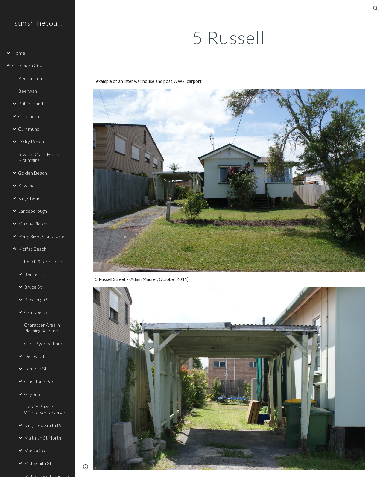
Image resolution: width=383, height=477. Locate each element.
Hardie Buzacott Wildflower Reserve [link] (44, 409)
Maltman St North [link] (42, 437)
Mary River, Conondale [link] (41, 236)
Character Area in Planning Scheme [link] (42, 327)
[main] (229, 37)
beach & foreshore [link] (43, 261)
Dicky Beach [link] (31, 141)
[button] (376, 8)
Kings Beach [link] (30, 198)
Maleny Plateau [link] (34, 223)
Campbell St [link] (36, 312)
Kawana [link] (26, 185)
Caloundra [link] (28, 116)
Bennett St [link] (35, 274)
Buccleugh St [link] (37, 299)
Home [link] (18, 53)
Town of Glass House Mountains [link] (39, 157)
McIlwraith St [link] (37, 463)
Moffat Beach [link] (32, 249)
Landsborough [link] (32, 211)
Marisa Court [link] (37, 450)
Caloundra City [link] (27, 65)
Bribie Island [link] (30, 103)
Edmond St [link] (35, 368)
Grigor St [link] (33, 394)
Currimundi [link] (29, 129)
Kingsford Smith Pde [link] (44, 425)
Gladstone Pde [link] (39, 381)
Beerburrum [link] (30, 78)
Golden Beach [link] (32, 173)
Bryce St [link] (33, 287)
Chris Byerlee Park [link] (43, 343)
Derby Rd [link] (34, 356)
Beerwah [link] (27, 91)
